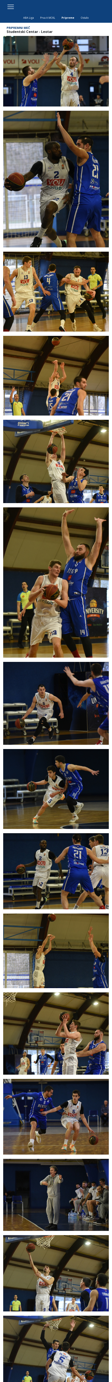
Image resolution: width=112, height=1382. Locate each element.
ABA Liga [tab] (28, 18)
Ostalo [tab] (85, 18)
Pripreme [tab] (68, 18)
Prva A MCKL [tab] (47, 18)
